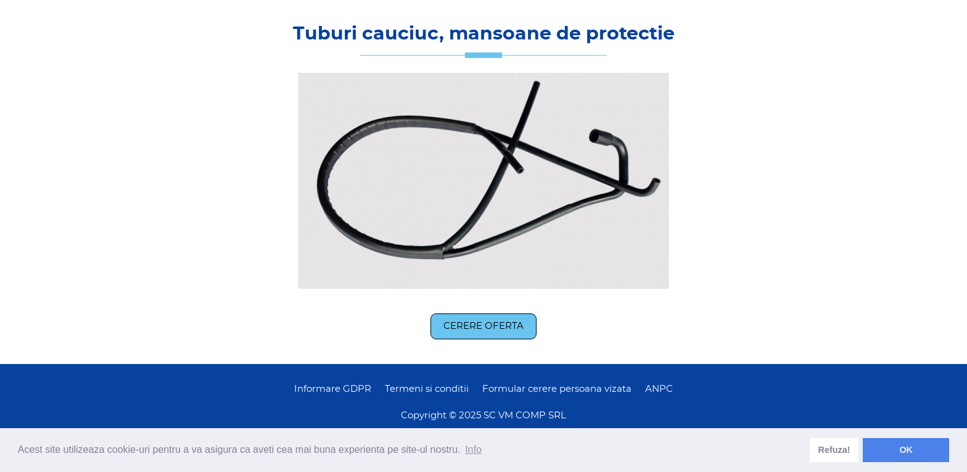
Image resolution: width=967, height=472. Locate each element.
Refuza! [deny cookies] (834, 450)
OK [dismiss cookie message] (906, 450)
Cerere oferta (483, 326)
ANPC (659, 389)
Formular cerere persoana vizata (557, 389)
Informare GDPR (332, 389)
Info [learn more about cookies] (473, 449)
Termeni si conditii (427, 389)
